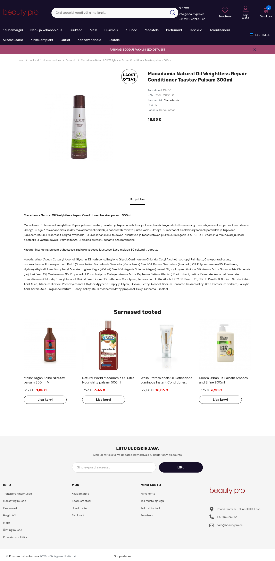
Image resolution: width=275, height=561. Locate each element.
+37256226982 (192, 19)
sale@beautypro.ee (230, 525)
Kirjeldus (137, 199)
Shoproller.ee (122, 556)
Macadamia (171, 100)
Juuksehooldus (52, 60)
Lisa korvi (44, 399)
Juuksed (34, 60)
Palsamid (71, 60)
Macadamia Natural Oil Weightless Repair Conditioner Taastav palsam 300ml (126, 60)
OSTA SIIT (158, 49)
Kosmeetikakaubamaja (24, 556)
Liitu (184, 467)
